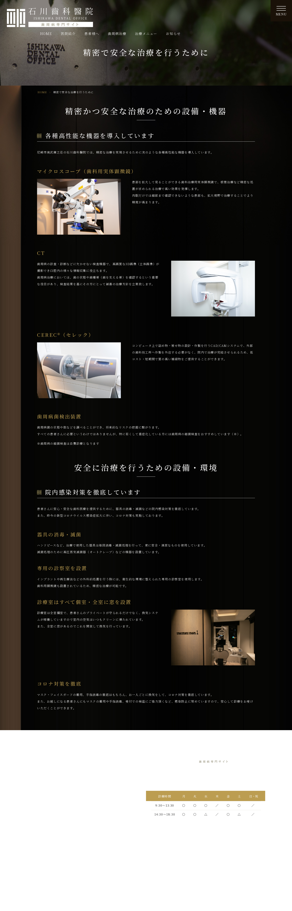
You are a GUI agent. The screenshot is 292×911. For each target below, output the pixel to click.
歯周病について (41, 848)
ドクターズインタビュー (47, 784)
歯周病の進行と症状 (44, 856)
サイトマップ (95, 792)
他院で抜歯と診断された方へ (50, 820)
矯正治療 (92, 887)
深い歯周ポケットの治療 (47, 879)
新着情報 (92, 776)
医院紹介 (36, 776)
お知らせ (258, 11)
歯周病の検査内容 (42, 864)
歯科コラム (93, 784)
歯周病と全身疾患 (98, 848)
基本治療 (36, 871)
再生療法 (92, 879)
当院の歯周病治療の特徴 (47, 799)
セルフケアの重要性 (100, 856)
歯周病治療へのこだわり (47, 792)
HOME (131, 11)
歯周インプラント (98, 871)
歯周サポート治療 (98, 769)
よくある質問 (95, 864)
